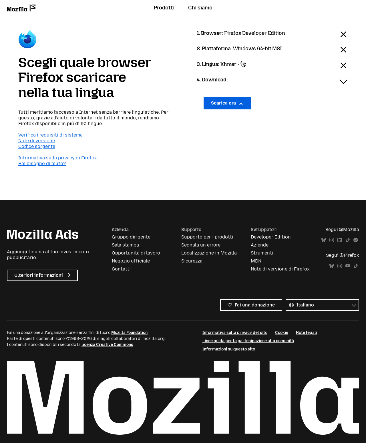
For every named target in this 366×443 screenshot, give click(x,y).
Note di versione (36, 140)
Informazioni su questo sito (228, 349)
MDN (256, 261)
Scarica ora (227, 103)
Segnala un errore (200, 245)
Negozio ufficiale (131, 261)
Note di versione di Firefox (280, 269)
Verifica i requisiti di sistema (50, 135)
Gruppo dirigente (131, 237)
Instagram (331, 240)
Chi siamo (200, 8)
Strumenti (262, 253)
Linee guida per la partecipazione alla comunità (248, 340)
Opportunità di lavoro (136, 253)
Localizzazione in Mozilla (209, 253)
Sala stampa (125, 245)
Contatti (121, 269)
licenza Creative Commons (107, 344)
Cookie (281, 332)
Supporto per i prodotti (207, 237)
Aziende (259, 245)
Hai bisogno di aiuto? (42, 163)
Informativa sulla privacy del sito (234, 332)
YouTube (347, 266)
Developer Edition (271, 237)
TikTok (347, 240)
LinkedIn (339, 240)
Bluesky (323, 240)
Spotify (355, 240)
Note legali (306, 332)
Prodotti (164, 8)
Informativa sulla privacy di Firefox (57, 158)
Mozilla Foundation (129, 332)
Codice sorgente (36, 146)
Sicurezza (191, 261)
